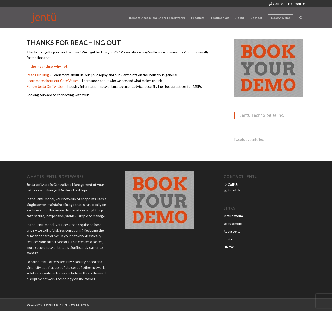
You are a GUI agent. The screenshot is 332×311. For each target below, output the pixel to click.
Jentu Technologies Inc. (262, 115)
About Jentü (232, 231)
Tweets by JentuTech (249, 139)
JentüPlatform (233, 216)
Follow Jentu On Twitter (45, 86)
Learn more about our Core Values (53, 81)
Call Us (276, 4)
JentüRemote (233, 224)
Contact (229, 239)
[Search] (300, 17)
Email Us (296, 4)
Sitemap (229, 247)
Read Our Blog (38, 75)
